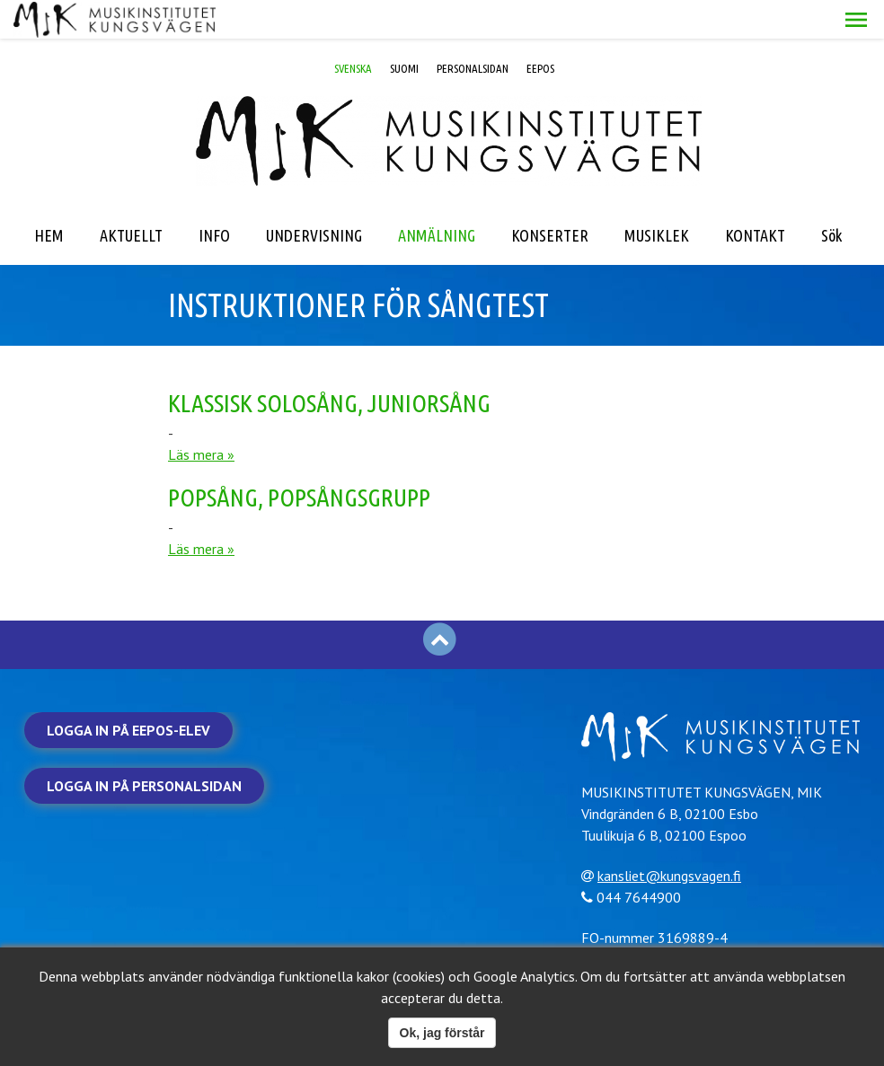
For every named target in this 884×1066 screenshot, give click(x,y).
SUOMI (404, 29)
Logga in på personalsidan (144, 747)
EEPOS (540, 29)
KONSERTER (549, 197)
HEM (49, 197)
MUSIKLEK (656, 197)
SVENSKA (353, 29)
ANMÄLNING (436, 197)
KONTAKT (755, 197)
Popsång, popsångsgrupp (299, 458)
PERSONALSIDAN (472, 29)
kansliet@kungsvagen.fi (676, 836)
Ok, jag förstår (442, 1033)
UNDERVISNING (314, 197)
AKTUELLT (131, 197)
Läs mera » (201, 416)
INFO (214, 197)
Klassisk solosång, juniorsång (329, 364)
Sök (831, 197)
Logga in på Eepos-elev (128, 691)
